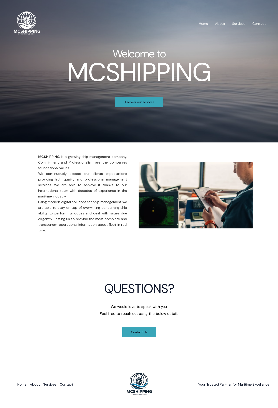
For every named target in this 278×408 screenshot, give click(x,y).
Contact (259, 23)
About (220, 23)
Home (203, 23)
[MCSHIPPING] (27, 23)
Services (238, 23)
